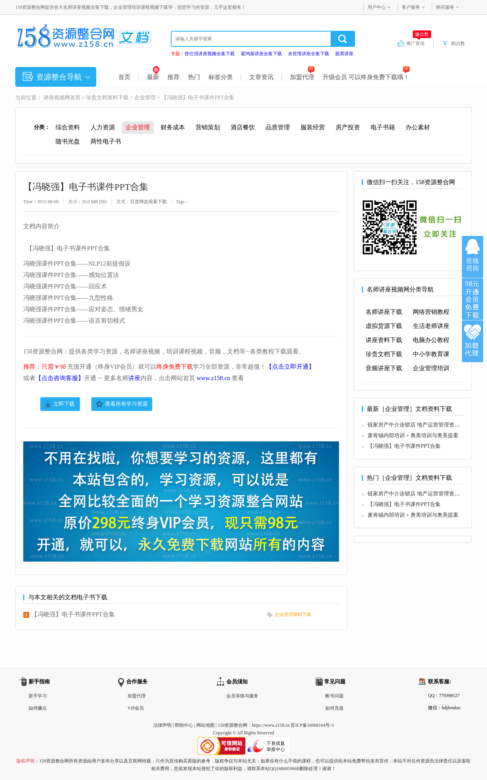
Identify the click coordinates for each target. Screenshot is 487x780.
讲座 (134, 378)
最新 (153, 77)
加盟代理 (302, 77)
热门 (194, 77)
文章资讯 (261, 77)
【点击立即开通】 (290, 366)
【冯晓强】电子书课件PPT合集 (73, 614)
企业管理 (145, 97)
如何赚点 (38, 708)
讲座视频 (54, 97)
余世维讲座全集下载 (308, 53)
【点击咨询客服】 (59, 378)
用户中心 (377, 7)
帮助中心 (184, 725)
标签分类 (220, 77)
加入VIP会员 (472, 299)
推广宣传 (418, 43)
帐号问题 (334, 696)
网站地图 (205, 725)
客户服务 (411, 7)
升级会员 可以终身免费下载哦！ (366, 77)
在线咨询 (472, 257)
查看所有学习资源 (126, 404)
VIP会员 (135, 708)
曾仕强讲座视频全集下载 (210, 53)
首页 (124, 77)
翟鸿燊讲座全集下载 (261, 53)
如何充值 (334, 708)
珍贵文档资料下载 (107, 97)
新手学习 (38, 696)
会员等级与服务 (242, 696)
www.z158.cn (213, 378)
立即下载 (64, 404)
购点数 (458, 43)
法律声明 (162, 725)
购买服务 (445, 7)
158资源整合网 (232, 725)
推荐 (173, 77)
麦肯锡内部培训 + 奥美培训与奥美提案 (413, 435)
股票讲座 (344, 53)
